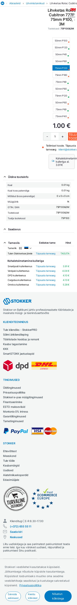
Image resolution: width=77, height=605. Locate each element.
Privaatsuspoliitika (30, 585)
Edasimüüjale (11, 479)
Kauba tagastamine (15, 344)
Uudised (8, 470)
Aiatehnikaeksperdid (15, 475)
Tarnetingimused (13, 421)
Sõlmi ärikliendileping (16, 334)
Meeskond (9, 455)
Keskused (16, 537)
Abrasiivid (14, 3)
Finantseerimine (12, 402)
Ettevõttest (10, 451)
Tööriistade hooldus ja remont (21, 339)
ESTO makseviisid (14, 406)
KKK (5, 348)
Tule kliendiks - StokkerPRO (20, 329)
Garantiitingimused (14, 416)
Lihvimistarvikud (35, 3)
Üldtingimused (12, 387)
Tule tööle (9, 460)
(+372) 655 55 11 (20, 526)
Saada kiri (16, 531)
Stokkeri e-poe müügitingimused (23, 397)
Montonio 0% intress (15, 411)
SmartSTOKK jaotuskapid (18, 353)
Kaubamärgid (11, 465)
